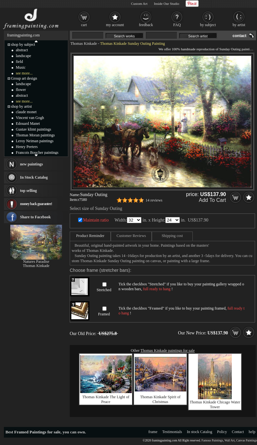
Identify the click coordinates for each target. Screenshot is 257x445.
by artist (239, 25)
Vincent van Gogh (30, 117)
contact (239, 36)
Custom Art (139, 3)
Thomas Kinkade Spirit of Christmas (160, 399)
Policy (222, 432)
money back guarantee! (36, 204)
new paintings (31, 164)
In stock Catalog (199, 432)
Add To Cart (212, 200)
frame (153, 432)
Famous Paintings (212, 440)
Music (21, 67)
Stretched (104, 290)
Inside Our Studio (166, 3)
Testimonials (172, 432)
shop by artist (21, 106)
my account (115, 25)
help (252, 432)
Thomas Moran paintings (35, 135)
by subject (208, 25)
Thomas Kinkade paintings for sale (167, 350)
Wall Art (229, 440)
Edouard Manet (28, 123)
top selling (28, 190)
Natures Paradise (36, 261)
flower (21, 89)
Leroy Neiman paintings (35, 141)
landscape (23, 56)
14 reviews (154, 200)
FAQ (176, 25)
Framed (104, 314)
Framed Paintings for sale (37, 432)
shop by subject (23, 44)
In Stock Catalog (34, 177)
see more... (24, 73)
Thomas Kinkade (83, 43)
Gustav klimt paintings (33, 129)
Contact (238, 432)
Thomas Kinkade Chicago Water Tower (215, 404)
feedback (146, 25)
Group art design (24, 78)
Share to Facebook (35, 217)
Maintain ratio (96, 220)
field (19, 61)
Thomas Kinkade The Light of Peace (105, 399)
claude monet (26, 112)
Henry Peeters (27, 146)
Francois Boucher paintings (37, 152)
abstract (22, 50)
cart (84, 25)
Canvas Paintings (246, 440)
